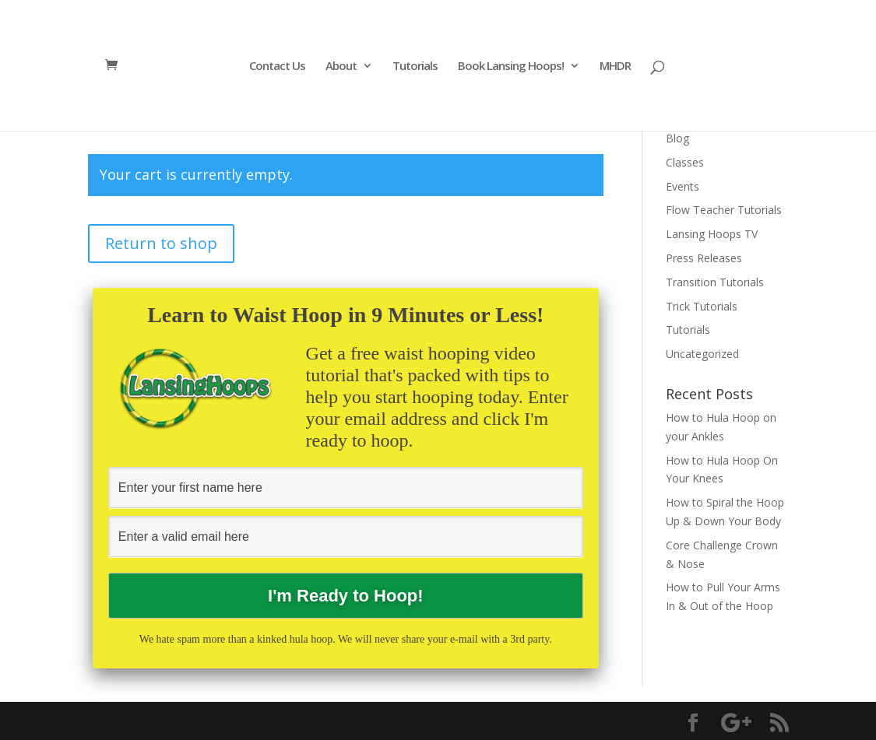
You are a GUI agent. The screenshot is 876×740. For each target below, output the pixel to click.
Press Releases (704, 258)
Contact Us (277, 66)
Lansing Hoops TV (712, 233)
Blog (677, 138)
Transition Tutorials (715, 282)
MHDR (615, 66)
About (341, 66)
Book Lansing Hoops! (511, 66)
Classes (685, 162)
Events (682, 186)
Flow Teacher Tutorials (724, 209)
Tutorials (415, 66)
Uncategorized (702, 353)
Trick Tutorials (701, 306)
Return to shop (161, 243)
